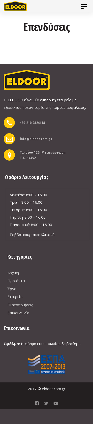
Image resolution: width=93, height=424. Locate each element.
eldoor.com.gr (53, 388)
